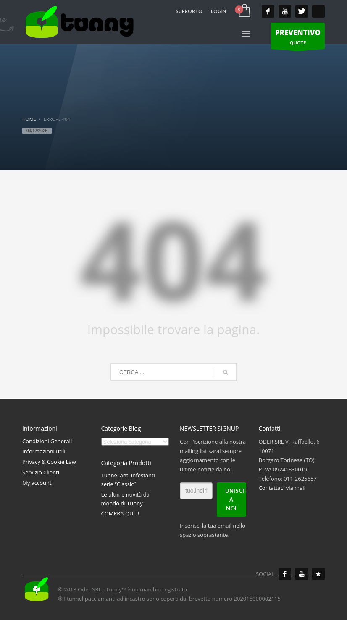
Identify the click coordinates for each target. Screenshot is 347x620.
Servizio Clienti (40, 472)
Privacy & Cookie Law (49, 462)
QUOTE (298, 38)
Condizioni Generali (47, 441)
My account (37, 483)
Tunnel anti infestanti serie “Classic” (128, 479)
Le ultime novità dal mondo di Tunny (126, 499)
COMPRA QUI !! (120, 513)
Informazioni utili (44, 451)
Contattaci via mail (282, 488)
